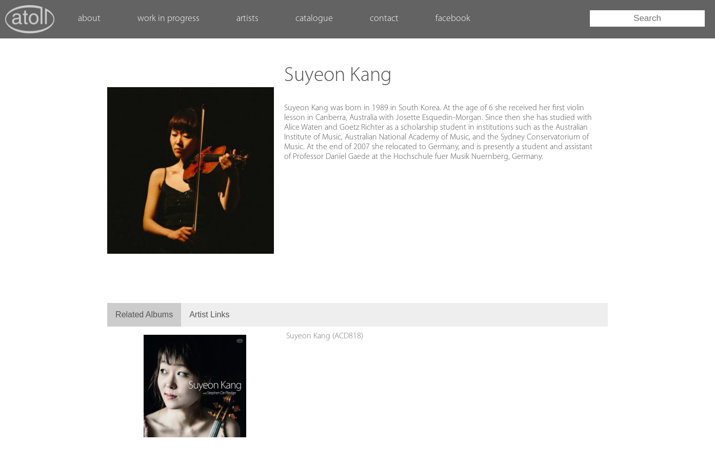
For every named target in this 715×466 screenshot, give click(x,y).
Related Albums (144, 314)
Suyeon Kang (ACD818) (324, 336)
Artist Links (209, 314)
